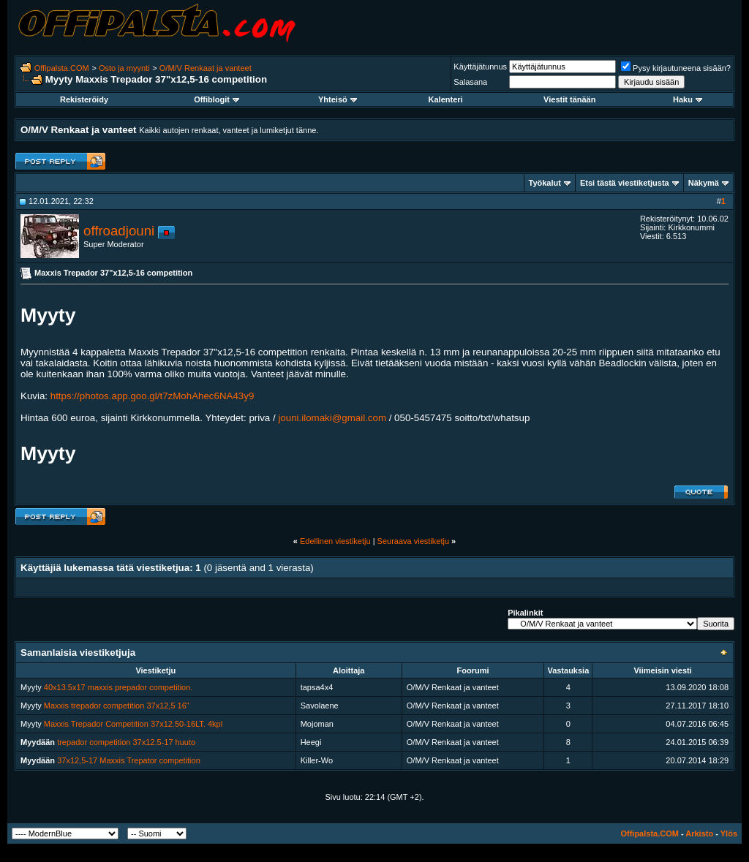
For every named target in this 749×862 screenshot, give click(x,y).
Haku (687, 99)
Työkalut (545, 182)
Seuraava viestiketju (413, 541)
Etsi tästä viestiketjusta (624, 182)
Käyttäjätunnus (480, 66)
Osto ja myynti (124, 68)
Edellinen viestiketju (335, 541)
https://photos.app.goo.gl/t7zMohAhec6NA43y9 (152, 395)
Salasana (470, 81)
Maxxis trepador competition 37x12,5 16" (116, 705)
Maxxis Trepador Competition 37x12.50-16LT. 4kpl (133, 723)
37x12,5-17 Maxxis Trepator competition (128, 760)
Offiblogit (216, 99)
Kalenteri (446, 99)
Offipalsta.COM (61, 68)
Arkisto (699, 833)
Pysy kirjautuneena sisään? (676, 68)
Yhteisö (337, 99)
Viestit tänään (569, 99)
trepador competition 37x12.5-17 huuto (126, 742)
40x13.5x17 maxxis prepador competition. (118, 687)
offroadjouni (118, 230)
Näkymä (703, 182)
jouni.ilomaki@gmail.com (332, 417)
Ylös (728, 833)
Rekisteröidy (84, 99)
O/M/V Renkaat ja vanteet (205, 68)
